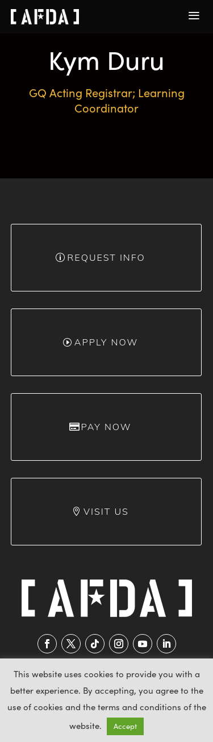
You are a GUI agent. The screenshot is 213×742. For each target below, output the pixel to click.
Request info (106, 257)
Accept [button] (125, 726)
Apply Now (106, 342)
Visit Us (106, 511)
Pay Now (106, 426)
